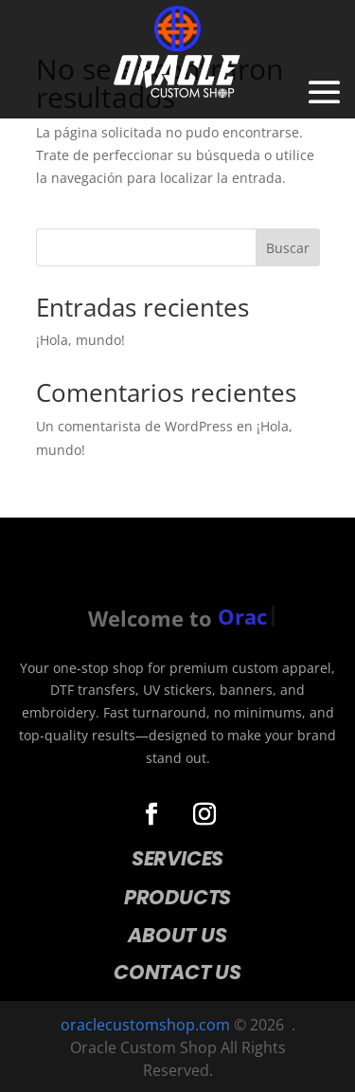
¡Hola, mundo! (80, 340)
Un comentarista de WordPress (134, 426)
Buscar (288, 248)
